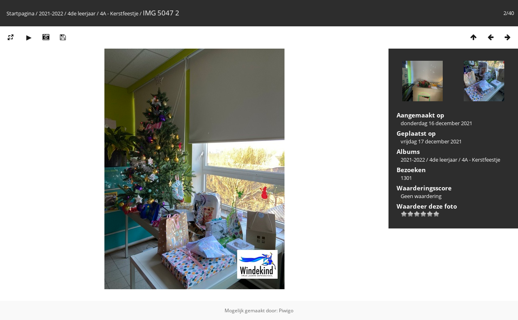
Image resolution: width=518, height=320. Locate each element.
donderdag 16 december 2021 (436, 123)
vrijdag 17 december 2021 (431, 141)
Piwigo (286, 310)
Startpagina (20, 13)
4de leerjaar (82, 13)
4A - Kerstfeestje (119, 13)
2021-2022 (51, 13)
